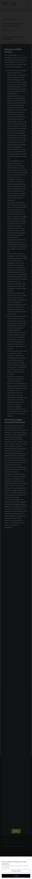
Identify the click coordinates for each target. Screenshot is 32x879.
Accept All (16, 876)
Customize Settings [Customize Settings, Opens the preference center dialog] (16, 871)
